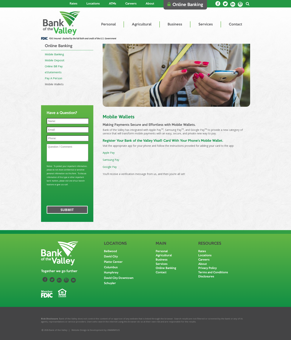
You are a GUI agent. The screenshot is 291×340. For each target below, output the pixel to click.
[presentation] (68, 194)
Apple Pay (109, 152)
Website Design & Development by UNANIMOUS (95, 330)
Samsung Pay (111, 159)
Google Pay (110, 167)
